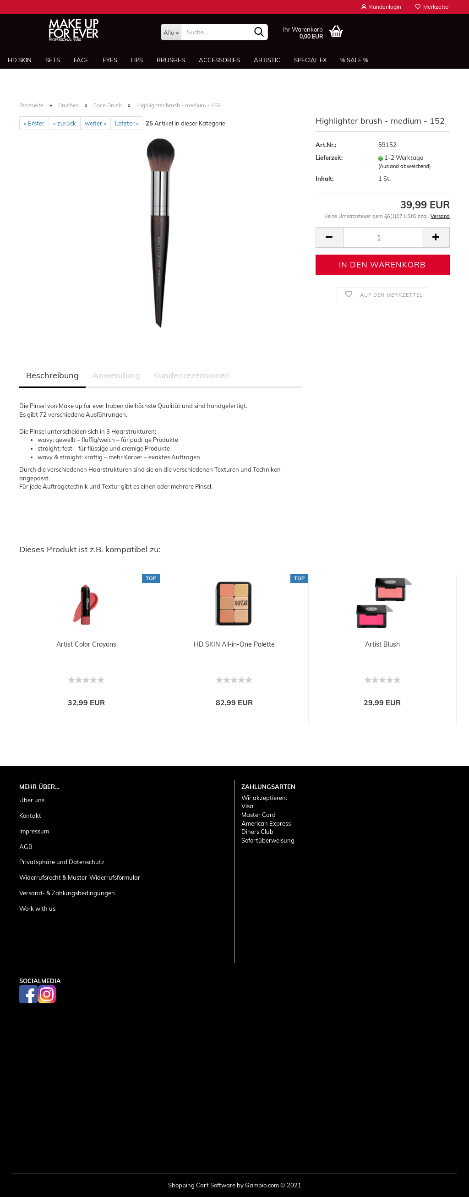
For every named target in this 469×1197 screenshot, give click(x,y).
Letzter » (127, 123)
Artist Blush (382, 644)
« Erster (34, 123)
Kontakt (30, 815)
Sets (52, 60)
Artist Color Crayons (86, 644)
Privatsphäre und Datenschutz (61, 861)
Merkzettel (432, 6)
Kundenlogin (381, 6)
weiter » (95, 123)
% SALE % (354, 60)
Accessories (219, 60)
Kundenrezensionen (192, 375)
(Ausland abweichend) (404, 166)
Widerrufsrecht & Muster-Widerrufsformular (79, 877)
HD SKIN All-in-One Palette (234, 644)
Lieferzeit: (329, 157)
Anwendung (116, 375)
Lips (137, 60)
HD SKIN (20, 60)
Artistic (267, 60)
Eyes (110, 60)
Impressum (34, 831)
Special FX (310, 60)
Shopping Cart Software (201, 1185)
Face (81, 60)
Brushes (171, 60)
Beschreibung (52, 375)
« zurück (64, 123)
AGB (26, 846)
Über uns (31, 800)
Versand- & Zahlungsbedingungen (67, 893)
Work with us (37, 908)
